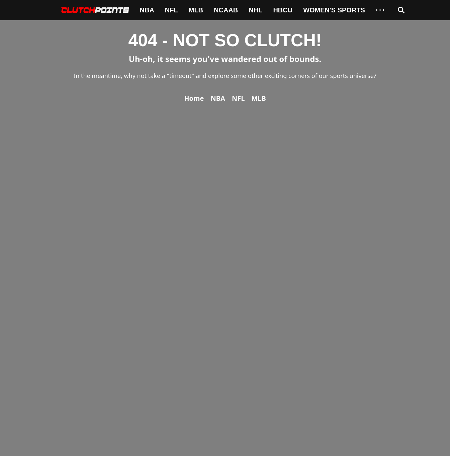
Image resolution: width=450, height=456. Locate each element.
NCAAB (226, 10)
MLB (196, 10)
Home (194, 98)
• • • (380, 10)
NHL (255, 10)
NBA (147, 10)
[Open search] (401, 10)
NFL (171, 10)
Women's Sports (334, 10)
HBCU (282, 10)
